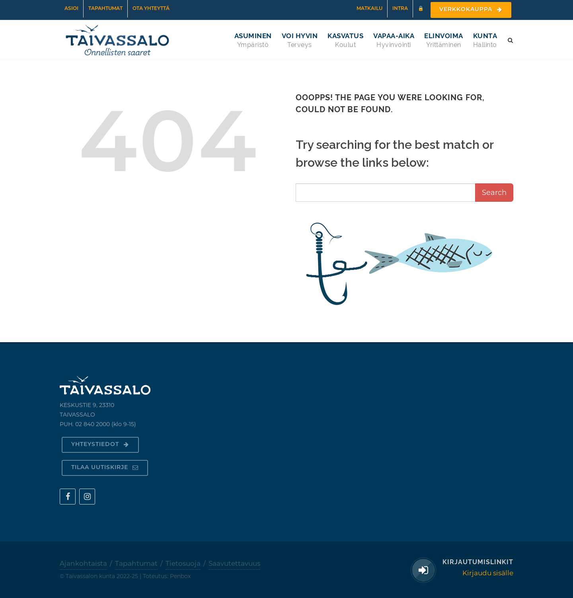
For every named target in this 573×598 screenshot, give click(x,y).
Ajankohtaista (83, 563)
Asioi (71, 8)
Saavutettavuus (234, 563)
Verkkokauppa (471, 10)
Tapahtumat (105, 8)
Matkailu (369, 8)
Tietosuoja (183, 563)
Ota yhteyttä (151, 8)
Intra (400, 8)
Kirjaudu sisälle (487, 573)
